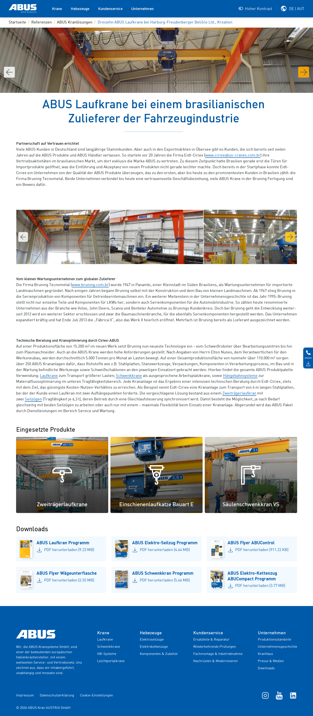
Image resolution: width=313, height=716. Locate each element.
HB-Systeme (106, 654)
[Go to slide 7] (165, 257)
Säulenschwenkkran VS (251, 504)
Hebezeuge (80, 8)
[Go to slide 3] (151, 257)
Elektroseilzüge (152, 639)
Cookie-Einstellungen (96, 695)
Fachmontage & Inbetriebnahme (218, 654)
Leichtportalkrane (111, 661)
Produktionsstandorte (274, 639)
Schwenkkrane (129, 376)
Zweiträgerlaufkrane (62, 504)
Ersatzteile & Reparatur (211, 639)
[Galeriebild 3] (156, 237)
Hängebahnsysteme (240, 376)
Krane (57, 8)
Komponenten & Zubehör (159, 654)
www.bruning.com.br (90, 285)
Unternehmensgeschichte (277, 647)
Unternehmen (142, 8)
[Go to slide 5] (158, 257)
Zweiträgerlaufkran (239, 393)
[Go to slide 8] (169, 257)
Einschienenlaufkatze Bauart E (156, 504)
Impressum (25, 695)
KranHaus (265, 654)
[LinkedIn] (293, 695)
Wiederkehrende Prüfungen (214, 647)
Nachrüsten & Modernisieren (215, 661)
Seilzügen (33, 399)
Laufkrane (49, 376)
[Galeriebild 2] (63, 237)
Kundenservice (110, 8)
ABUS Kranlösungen (74, 22)
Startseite (17, 22)
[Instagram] (265, 695)
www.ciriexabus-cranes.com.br (232, 155)
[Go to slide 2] (148, 257)
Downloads (266, 668)
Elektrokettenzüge (154, 647)
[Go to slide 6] (162, 257)
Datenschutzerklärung (57, 695)
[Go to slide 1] (144, 257)
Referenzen (41, 22)
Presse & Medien (271, 661)
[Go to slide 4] (155, 257)
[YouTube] (279, 695)
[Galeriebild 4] (250, 237)
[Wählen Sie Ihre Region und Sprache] (292, 8)
